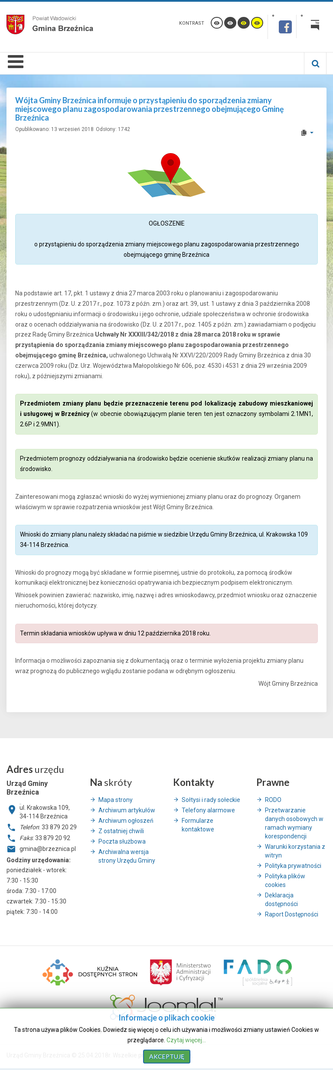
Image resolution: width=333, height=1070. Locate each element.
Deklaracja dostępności (281, 899)
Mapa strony (115, 799)
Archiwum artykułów (126, 810)
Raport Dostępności (291, 914)
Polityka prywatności (293, 865)
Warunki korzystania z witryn (295, 851)
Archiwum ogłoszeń (125, 820)
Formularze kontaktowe (198, 825)
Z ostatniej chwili (121, 831)
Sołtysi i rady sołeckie (211, 799)
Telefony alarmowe (208, 810)
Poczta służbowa (122, 841)
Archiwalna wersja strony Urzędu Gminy (126, 856)
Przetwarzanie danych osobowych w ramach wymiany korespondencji (294, 823)
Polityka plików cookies (285, 880)
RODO (273, 799)
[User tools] (307, 132)
